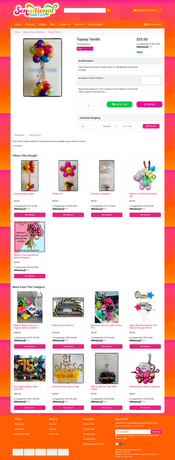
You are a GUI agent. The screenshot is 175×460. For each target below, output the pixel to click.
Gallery (42, 24)
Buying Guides (95, 24)
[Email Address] (133, 431)
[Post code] (130, 126)
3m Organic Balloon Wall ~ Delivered (26, 387)
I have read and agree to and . (136, 436)
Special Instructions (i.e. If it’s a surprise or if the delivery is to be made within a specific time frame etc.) (107, 90)
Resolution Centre (22, 434)
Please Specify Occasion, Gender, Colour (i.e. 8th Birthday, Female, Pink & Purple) (108, 68)
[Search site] (108, 10)
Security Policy (89, 439)
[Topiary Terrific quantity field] (90, 105)
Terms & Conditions (146, 435)
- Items (145, 10)
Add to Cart (119, 104)
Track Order (19, 429)
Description (19, 135)
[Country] (109, 126)
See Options (30, 215)
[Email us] (117, 444)
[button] (152, 24)
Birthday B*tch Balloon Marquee (144, 386)
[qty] (88, 126)
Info (150, 47)
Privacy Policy (89, 429)
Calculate (151, 126)
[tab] (20, 135)
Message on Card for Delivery (90, 78)
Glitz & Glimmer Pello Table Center (104, 387)
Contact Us (64, 24)
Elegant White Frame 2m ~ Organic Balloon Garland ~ (26, 326)
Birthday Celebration (100, 193)
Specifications (35, 135)
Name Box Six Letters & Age (65, 386)
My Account (20, 424)
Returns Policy (89, 434)
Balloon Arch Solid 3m (62, 325)
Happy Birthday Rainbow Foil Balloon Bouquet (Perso (143, 326)
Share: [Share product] (84, 49)
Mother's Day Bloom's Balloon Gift (143, 195)
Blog (52, 24)
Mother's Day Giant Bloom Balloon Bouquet (26, 256)
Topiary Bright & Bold (24, 193)
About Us (79, 24)
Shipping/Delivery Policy (93, 444)
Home (18, 24)
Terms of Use (88, 424)
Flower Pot (57, 193)
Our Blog (52, 429)
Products (30, 24)
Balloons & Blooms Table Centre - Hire (106, 326)
